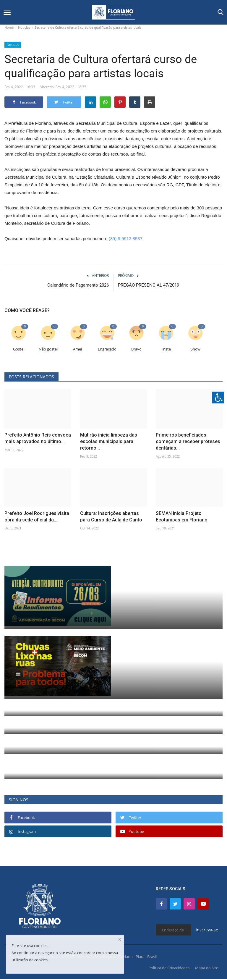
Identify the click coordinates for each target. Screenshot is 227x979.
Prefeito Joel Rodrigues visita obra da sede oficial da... (36, 516)
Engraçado (107, 349)
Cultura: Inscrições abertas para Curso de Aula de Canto (111, 516)
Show (195, 349)
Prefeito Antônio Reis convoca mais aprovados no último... (37, 438)
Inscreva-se (207, 930)
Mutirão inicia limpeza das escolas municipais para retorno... (108, 441)
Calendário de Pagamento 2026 (78, 285)
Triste (166, 349)
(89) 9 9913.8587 (125, 238)
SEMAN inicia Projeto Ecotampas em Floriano (181, 516)
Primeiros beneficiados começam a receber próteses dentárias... (188, 441)
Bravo (136, 349)
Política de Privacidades (168, 967)
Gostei (18, 349)
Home (9, 27)
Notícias (24, 27)
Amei (77, 349)
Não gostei (48, 349)
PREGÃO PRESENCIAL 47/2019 (148, 285)
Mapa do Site (206, 967)
